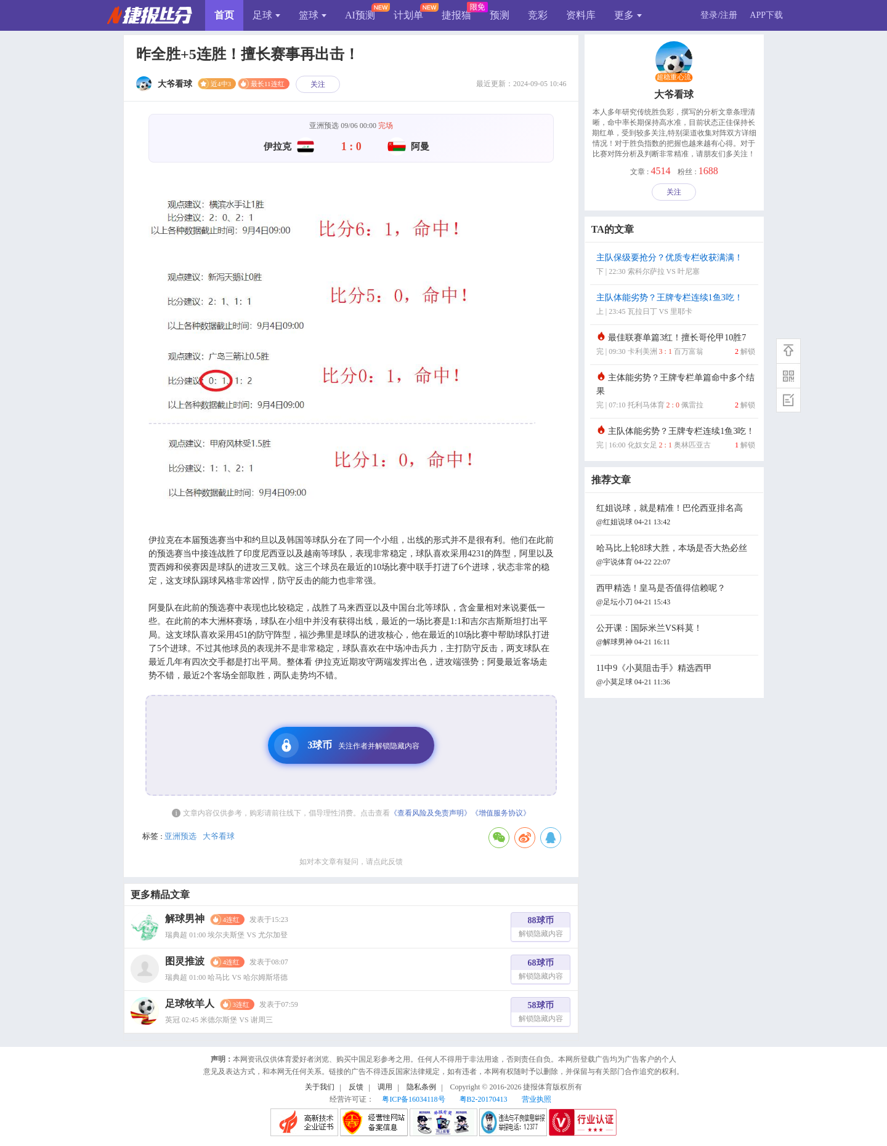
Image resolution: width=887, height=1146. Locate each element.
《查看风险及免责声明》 (430, 813)
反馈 (356, 1087)
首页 (224, 15)
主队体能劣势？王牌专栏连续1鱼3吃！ (675, 305)
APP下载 (766, 15)
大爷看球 (219, 836)
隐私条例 (421, 1087)
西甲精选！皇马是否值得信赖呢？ (675, 596)
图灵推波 (185, 961)
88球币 (540, 928)
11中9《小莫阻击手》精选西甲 (675, 676)
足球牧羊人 (189, 1003)
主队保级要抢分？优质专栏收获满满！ (675, 265)
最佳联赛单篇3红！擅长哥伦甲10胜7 (675, 345)
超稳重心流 (674, 77)
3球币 (346, 745)
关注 (317, 84)
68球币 (540, 971)
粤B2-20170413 (484, 1099)
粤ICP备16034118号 (413, 1099)
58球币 (540, 1013)
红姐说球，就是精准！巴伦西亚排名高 (675, 516)
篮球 (312, 15)
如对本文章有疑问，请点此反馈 (351, 861)
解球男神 (185, 918)
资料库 (581, 15)
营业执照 (536, 1099)
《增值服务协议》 (500, 813)
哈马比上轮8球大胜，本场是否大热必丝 (675, 556)
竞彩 (538, 15)
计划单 (408, 15)
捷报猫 (456, 15)
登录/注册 (718, 15)
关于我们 (319, 1087)
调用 (385, 1087)
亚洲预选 (180, 836)
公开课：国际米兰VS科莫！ (675, 636)
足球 (266, 15)
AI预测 (360, 15)
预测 (499, 15)
